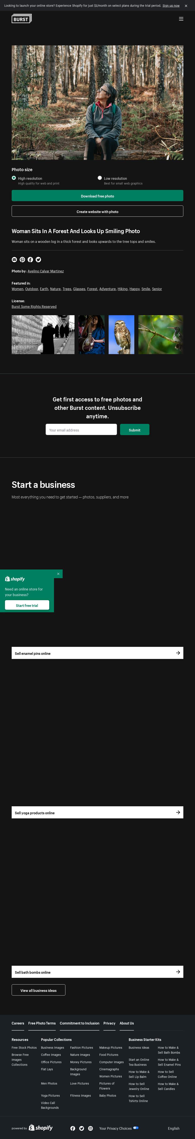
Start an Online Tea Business (139, 1062)
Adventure (107, 288)
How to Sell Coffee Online (167, 1074)
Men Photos (49, 1083)
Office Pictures (51, 1061)
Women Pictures (110, 1076)
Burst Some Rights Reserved (34, 306)
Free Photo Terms (42, 1022)
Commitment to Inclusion (79, 1022)
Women (17, 288)
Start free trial (27, 605)
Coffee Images (51, 1054)
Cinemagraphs (109, 1068)
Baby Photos (107, 1095)
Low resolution (115, 178)
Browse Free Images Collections (20, 1059)
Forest (92, 288)
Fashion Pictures (81, 1047)
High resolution (30, 178)
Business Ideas (139, 1047)
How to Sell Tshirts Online (138, 1098)
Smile (145, 288)
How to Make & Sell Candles (168, 1086)
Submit (134, 429)
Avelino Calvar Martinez (46, 270)
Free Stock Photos (24, 1047)
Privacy (109, 1022)
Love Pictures (79, 1083)
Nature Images (80, 1054)
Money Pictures (81, 1061)
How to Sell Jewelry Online (139, 1086)
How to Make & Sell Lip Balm (139, 1074)
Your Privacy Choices (119, 1128)
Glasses (79, 288)
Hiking (123, 288)
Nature (55, 288)
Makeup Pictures (110, 1047)
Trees (67, 288)
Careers (18, 1022)
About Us (127, 1022)
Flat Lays (47, 1068)
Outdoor (31, 288)
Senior (157, 288)
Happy (135, 288)
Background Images (78, 1071)
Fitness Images (80, 1095)
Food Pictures (108, 1054)
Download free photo (97, 195)
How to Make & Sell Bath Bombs (169, 1050)
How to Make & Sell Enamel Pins (169, 1062)
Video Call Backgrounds (50, 1105)
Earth (44, 288)
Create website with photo (97, 211)
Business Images (52, 1047)
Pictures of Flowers (106, 1085)
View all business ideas (39, 990)
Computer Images (111, 1061)
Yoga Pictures (50, 1095)
